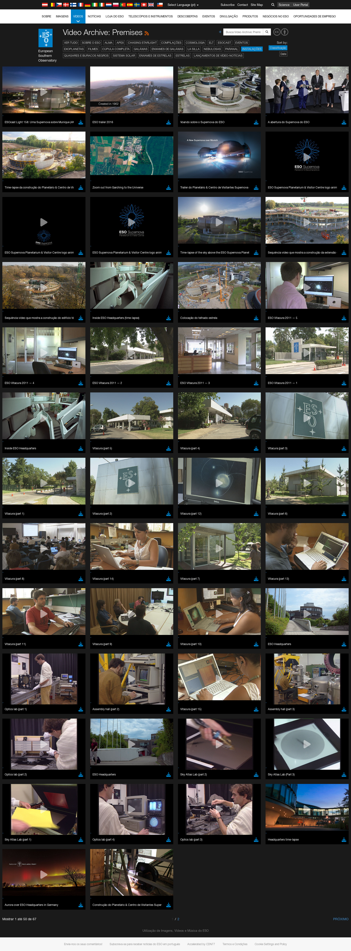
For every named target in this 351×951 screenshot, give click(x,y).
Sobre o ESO (91, 42)
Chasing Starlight (142, 42)
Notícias (94, 16)
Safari (53, 617)
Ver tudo (71, 42)
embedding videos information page (63, 526)
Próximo (341, 919)
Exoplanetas (74, 49)
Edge (52, 608)
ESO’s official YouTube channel (145, 518)
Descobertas (187, 16)
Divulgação (229, 16)
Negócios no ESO (276, 16)
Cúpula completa (116, 49)
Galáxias (140, 49)
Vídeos (78, 19)
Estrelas (183, 55)
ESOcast (224, 42)
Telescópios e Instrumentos (150, 16)
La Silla (194, 49)
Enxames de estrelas (155, 55)
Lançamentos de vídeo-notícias (218, 55)
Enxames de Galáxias (167, 49)
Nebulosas (212, 49)
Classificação (278, 48)
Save (50, 686)
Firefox (53, 612)
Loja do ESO (115, 16)
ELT (211, 42)
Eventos (208, 16)
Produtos (250, 16)
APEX (120, 42)
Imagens (62, 16)
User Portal (300, 5)
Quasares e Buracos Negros (86, 55)
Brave (53, 599)
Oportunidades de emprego (314, 16)
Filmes (93, 49)
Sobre (46, 16)
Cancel (73, 686)
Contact (242, 5)
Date (283, 54)
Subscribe (228, 5)
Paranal (231, 49)
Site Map (257, 5)
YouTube (45, 518)
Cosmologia (195, 42)
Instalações (252, 49)
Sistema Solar (124, 55)
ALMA (108, 42)
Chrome (54, 604)
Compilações (171, 42)
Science (284, 5)
